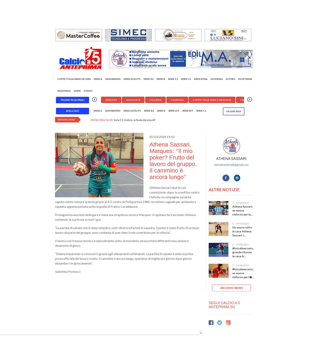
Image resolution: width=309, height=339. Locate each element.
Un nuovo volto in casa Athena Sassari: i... (242, 231)
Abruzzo (111, 99)
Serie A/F (173, 110)
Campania (177, 99)
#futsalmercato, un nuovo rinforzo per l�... (243, 273)
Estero (230, 78)
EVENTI (88, 90)
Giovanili (216, 78)
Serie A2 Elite (132, 78)
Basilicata (133, 99)
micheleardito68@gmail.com (231, 164)
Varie (77, 90)
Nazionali (64, 90)
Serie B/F (187, 110)
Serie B (160, 78)
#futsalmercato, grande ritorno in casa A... (242, 252)
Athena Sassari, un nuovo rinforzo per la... (242, 210)
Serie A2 (148, 78)
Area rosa (201, 78)
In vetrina (245, 78)
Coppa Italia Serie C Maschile (212, 99)
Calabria (155, 99)
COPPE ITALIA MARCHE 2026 (74, 78)
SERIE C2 (186, 78)
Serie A (98, 78)
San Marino (113, 78)
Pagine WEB (233, 111)
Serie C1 (173, 78)
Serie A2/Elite (132, 110)
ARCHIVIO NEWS (231, 288)
